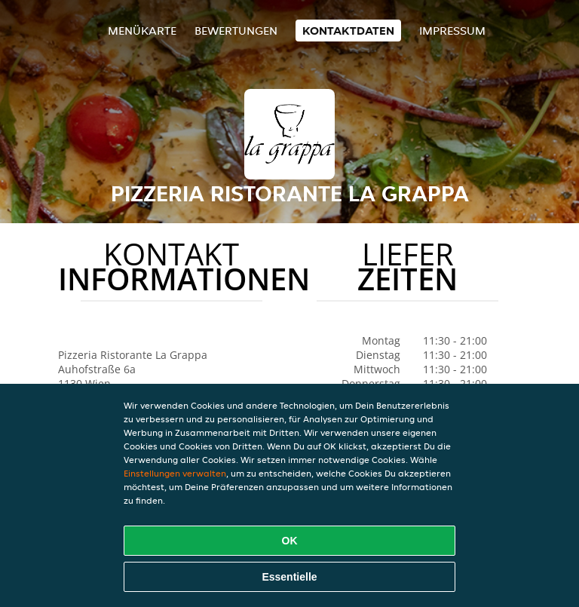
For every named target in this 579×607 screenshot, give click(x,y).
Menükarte (142, 30)
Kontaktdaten (348, 30)
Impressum (452, 30)
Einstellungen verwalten (175, 473)
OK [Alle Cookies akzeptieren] (290, 541)
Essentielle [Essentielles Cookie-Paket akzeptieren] (289, 577)
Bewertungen (236, 30)
